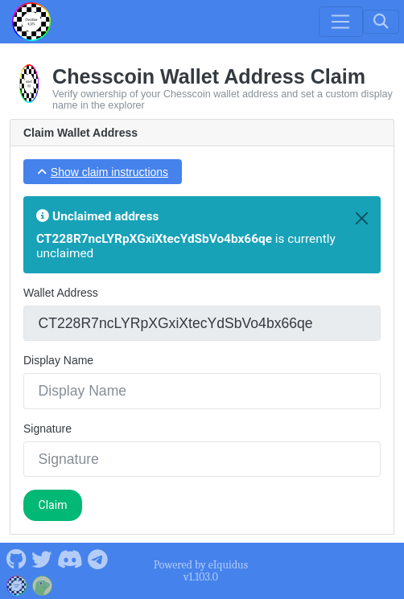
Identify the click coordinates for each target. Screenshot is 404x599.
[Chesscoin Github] (16, 558)
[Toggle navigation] (340, 21)
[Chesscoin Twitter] (42, 558)
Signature (47, 428)
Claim (53, 504)
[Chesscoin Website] (16, 584)
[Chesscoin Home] (31, 21)
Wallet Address (60, 292)
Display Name (58, 360)
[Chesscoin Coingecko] (42, 584)
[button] (102, 171)
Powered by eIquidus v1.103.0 (201, 571)
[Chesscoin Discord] (70, 558)
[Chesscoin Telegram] (98, 558)
